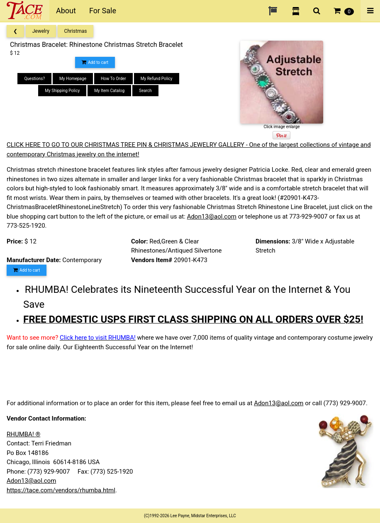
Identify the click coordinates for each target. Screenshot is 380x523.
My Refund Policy (157, 78)
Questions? (34, 78)
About (66, 10)
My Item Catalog (109, 90)
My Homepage (72, 78)
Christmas (75, 31)
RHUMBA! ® (23, 434)
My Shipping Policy (62, 90)
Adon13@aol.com (211, 216)
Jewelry (40, 31)
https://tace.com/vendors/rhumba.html (61, 490)
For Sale (102, 10)
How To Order (113, 78)
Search (145, 90)
